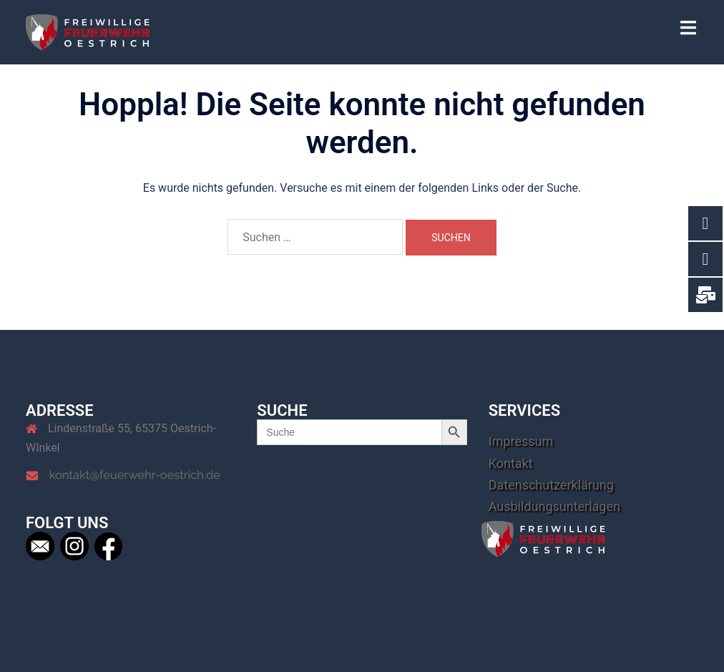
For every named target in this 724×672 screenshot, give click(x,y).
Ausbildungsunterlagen (554, 506)
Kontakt (511, 463)
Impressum (521, 441)
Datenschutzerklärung (551, 484)
